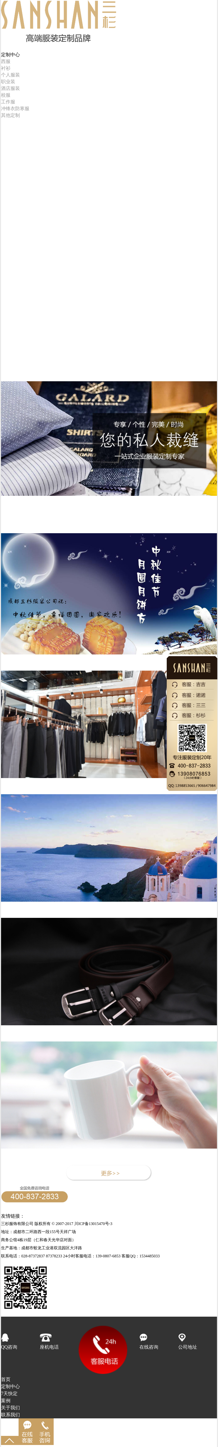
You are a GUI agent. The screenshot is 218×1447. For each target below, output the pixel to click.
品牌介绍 (12, 501)
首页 (5, 47)
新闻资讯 (10, 515)
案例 (5, 1400)
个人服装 (10, 74)
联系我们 (10, 1414)
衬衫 (5, 68)
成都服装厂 (199, 1216)
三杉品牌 (10, 147)
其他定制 (10, 115)
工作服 (8, 101)
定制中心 (10, 1386)
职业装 (8, 81)
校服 (5, 95)
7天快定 (9, 125)
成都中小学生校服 (138, 1216)
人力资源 (10, 154)
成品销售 (10, 132)
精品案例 (10, 139)
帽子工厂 (58, 1216)
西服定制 (109, 1216)
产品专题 (10, 522)
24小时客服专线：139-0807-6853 (34, 1209)
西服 (5, 61)
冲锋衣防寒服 (15, 108)
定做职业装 (36, 1216)
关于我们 (10, 1407)
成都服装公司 (172, 1216)
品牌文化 (10, 508)
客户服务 (10, 161)
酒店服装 (10, 88)
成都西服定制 (84, 1216)
